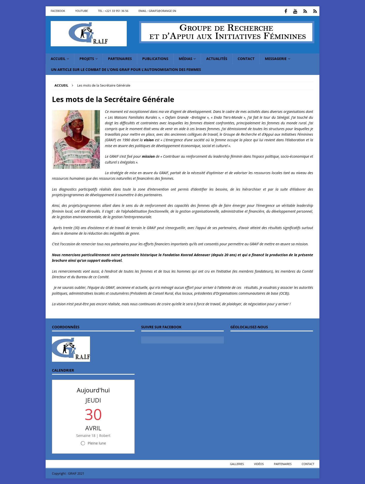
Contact (246, 58)
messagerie (276, 58)
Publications (155, 58)
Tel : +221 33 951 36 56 (113, 11)
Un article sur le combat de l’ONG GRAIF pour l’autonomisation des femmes (126, 68)
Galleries (237, 463)
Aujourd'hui (93, 389)
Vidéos (259, 463)
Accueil (58, 58)
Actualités (216, 58)
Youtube (81, 11)
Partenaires (120, 58)
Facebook (58, 11)
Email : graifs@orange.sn (157, 11)
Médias (185, 58)
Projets (86, 58)
